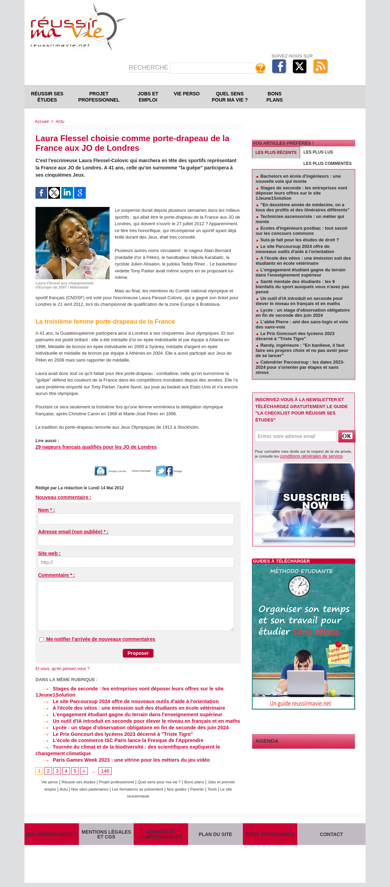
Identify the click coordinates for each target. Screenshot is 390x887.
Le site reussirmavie (145, 792)
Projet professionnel (99, 97)
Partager (187, 470)
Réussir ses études (47, 97)
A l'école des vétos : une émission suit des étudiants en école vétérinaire (127, 707)
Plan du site (215, 834)
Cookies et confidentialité (161, 834)
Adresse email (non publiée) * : (73, 531)
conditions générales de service (306, 455)
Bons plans (274, 97)
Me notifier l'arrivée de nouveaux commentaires (100, 639)
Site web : (49, 553)
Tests (117, 792)
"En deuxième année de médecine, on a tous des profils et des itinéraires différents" (303, 207)
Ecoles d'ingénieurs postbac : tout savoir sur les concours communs (302, 231)
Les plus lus (318, 152)
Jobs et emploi (148, 97)
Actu (59, 121)
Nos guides (204, 786)
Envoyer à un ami (96, 470)
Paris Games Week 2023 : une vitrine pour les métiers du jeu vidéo (120, 757)
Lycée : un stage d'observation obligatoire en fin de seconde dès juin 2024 (129, 726)
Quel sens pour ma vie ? (230, 97)
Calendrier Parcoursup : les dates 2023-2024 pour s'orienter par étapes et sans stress (300, 367)
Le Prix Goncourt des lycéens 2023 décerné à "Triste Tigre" (111, 732)
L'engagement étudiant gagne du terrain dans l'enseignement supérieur (126, 713)
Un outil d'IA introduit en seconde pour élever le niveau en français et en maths (134, 719)
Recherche (149, 67)
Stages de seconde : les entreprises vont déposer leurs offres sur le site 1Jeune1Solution (301, 193)
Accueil (41, 121)
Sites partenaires (270, 834)
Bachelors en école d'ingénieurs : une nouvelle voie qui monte (298, 179)
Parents (226, 786)
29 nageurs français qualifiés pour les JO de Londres (91, 447)
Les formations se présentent (160, 786)
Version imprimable (145, 470)
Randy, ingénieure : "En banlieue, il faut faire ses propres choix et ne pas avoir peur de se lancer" (302, 350)
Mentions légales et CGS (106, 834)
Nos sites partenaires (106, 786)
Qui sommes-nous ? (51, 834)
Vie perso (186, 93)
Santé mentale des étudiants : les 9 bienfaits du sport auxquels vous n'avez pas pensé (302, 286)
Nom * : (46, 510)
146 (105, 768)
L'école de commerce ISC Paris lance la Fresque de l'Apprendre (116, 738)
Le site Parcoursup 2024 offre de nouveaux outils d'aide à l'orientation (124, 700)
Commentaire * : (56, 575)
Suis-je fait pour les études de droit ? (299, 239)
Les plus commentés (328, 163)
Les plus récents (276, 152)
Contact (331, 834)
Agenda (265, 739)
